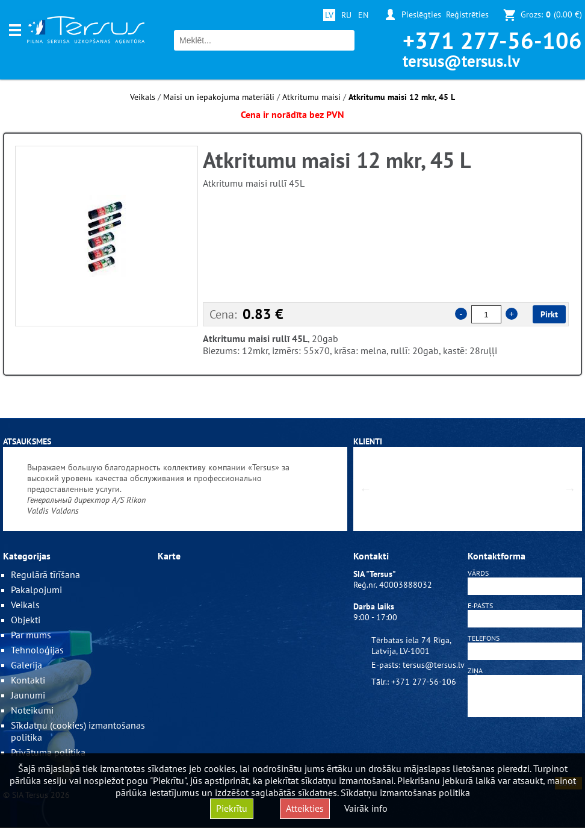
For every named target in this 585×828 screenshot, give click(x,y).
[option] (106, 236)
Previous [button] (365, 489)
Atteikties (305, 808)
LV (329, 15)
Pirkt (549, 314)
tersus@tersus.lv (461, 61)
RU (346, 15)
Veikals (142, 97)
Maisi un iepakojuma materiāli (218, 97)
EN (363, 15)
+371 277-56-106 (492, 40)
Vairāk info (366, 808)
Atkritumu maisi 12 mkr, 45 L (401, 97)
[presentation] (525, 749)
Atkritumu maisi (311, 97)
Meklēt (344, 40)
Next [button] (570, 489)
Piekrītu (231, 808)
